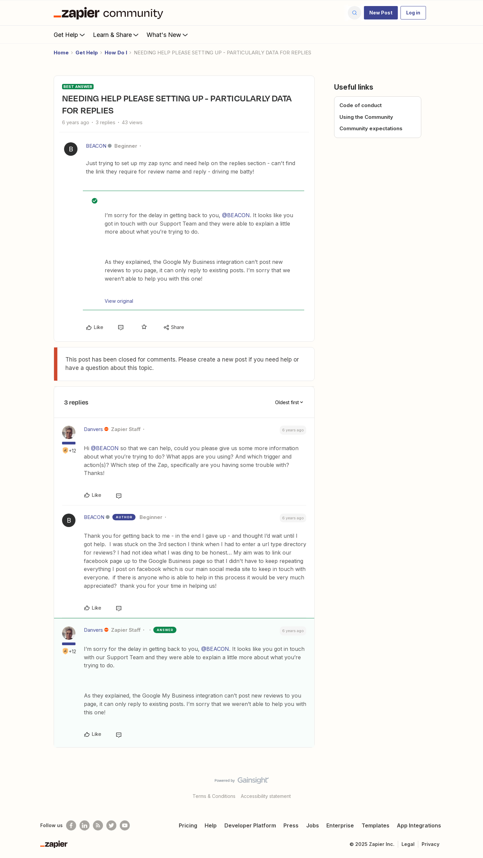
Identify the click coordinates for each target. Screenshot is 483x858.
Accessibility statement (266, 796)
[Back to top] (469, 786)
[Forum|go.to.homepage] (110, 12)
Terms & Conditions (214, 796)
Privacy (430, 844)
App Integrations (419, 825)
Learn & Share (116, 35)
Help (211, 825)
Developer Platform (250, 825)
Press (291, 825)
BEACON (96, 146)
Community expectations (370, 128)
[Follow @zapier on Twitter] (111, 825)
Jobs (312, 825)
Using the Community (366, 117)
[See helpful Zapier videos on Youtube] (125, 825)
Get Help (70, 35)
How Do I (116, 52)
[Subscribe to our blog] (98, 825)
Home (61, 52)
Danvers (93, 429)
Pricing (188, 825)
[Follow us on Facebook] (71, 825)
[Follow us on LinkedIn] (84, 825)
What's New (168, 35)
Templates (375, 825)
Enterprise (340, 825)
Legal (408, 844)
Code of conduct (360, 105)
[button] (381, 12)
